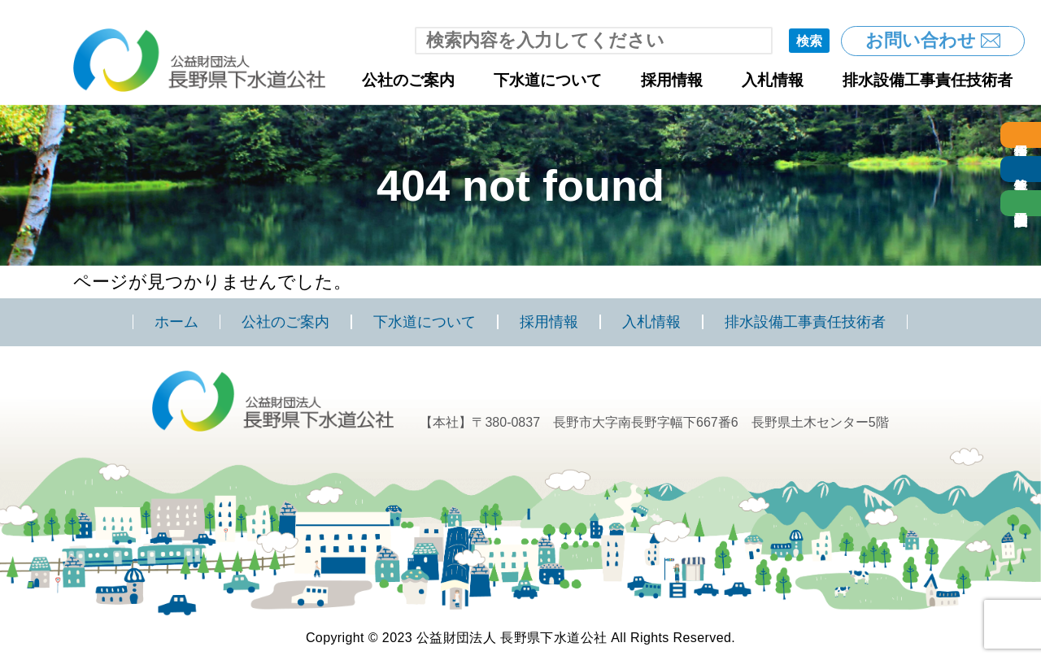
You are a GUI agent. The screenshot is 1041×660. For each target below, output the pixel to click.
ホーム (176, 322)
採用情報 (672, 80)
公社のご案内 (408, 80)
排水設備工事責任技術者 (928, 80)
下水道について (548, 80)
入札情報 (773, 80)
